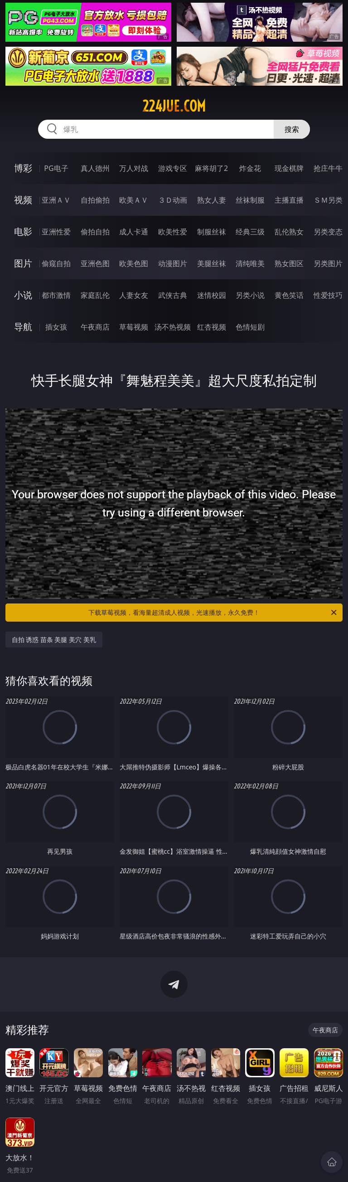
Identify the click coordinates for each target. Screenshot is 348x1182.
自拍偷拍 (95, 200)
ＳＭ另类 (328, 200)
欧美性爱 (172, 232)
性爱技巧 (328, 295)
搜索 (292, 129)
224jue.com (174, 106)
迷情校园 (211, 295)
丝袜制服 (250, 200)
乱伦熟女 (289, 232)
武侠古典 (172, 295)
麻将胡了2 (211, 168)
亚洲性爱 (56, 232)
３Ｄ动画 (172, 200)
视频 (23, 200)
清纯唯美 (250, 263)
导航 (23, 327)
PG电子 (56, 168)
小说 (23, 295)
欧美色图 (133, 263)
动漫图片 (172, 263)
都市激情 (56, 295)
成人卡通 (133, 232)
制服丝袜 (211, 232)
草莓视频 (133, 327)
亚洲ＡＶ (56, 200)
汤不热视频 (173, 327)
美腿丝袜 (211, 263)
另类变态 (328, 232)
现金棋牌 (289, 168)
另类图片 (328, 263)
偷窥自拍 (56, 263)
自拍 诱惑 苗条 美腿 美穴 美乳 (54, 639)
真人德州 (95, 168)
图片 (23, 263)
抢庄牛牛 (328, 168)
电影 (23, 231)
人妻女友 (133, 295)
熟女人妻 (211, 200)
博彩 (23, 168)
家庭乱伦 (95, 295)
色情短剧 (250, 327)
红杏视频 (211, 327)
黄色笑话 (289, 295)
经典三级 (250, 232)
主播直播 (289, 200)
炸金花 (250, 168)
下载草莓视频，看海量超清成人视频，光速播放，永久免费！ (213, 612)
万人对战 (133, 168)
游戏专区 (172, 168)
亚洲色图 (95, 263)
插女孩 (56, 327)
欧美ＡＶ (133, 200)
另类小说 (250, 295)
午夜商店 (95, 327)
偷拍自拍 (95, 232)
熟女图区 (289, 263)
